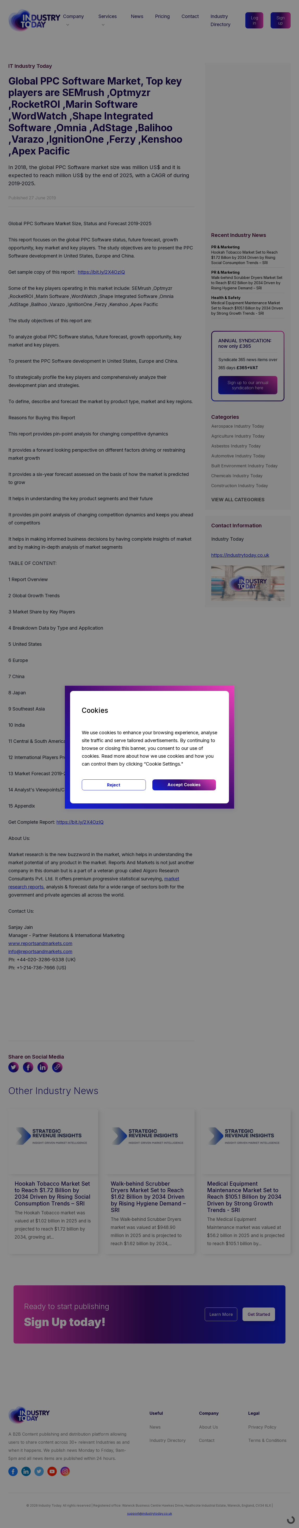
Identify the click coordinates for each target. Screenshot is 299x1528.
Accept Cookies (184, 784)
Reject (113, 784)
